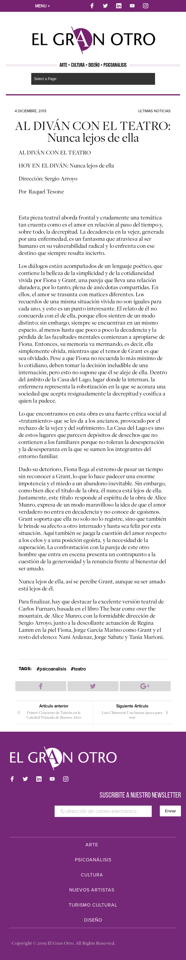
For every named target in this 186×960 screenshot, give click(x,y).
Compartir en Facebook (40, 686)
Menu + (42, 6)
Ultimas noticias (154, 111)
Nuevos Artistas (91, 890)
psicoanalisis (52, 669)
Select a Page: (45, 79)
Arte (91, 845)
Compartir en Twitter (93, 686)
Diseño (93, 920)
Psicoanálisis (93, 860)
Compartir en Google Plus (145, 686)
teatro (80, 669)
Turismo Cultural (93, 905)
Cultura (92, 875)
